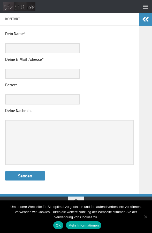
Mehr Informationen (84, 225)
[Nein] (145, 216)
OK (58, 225)
